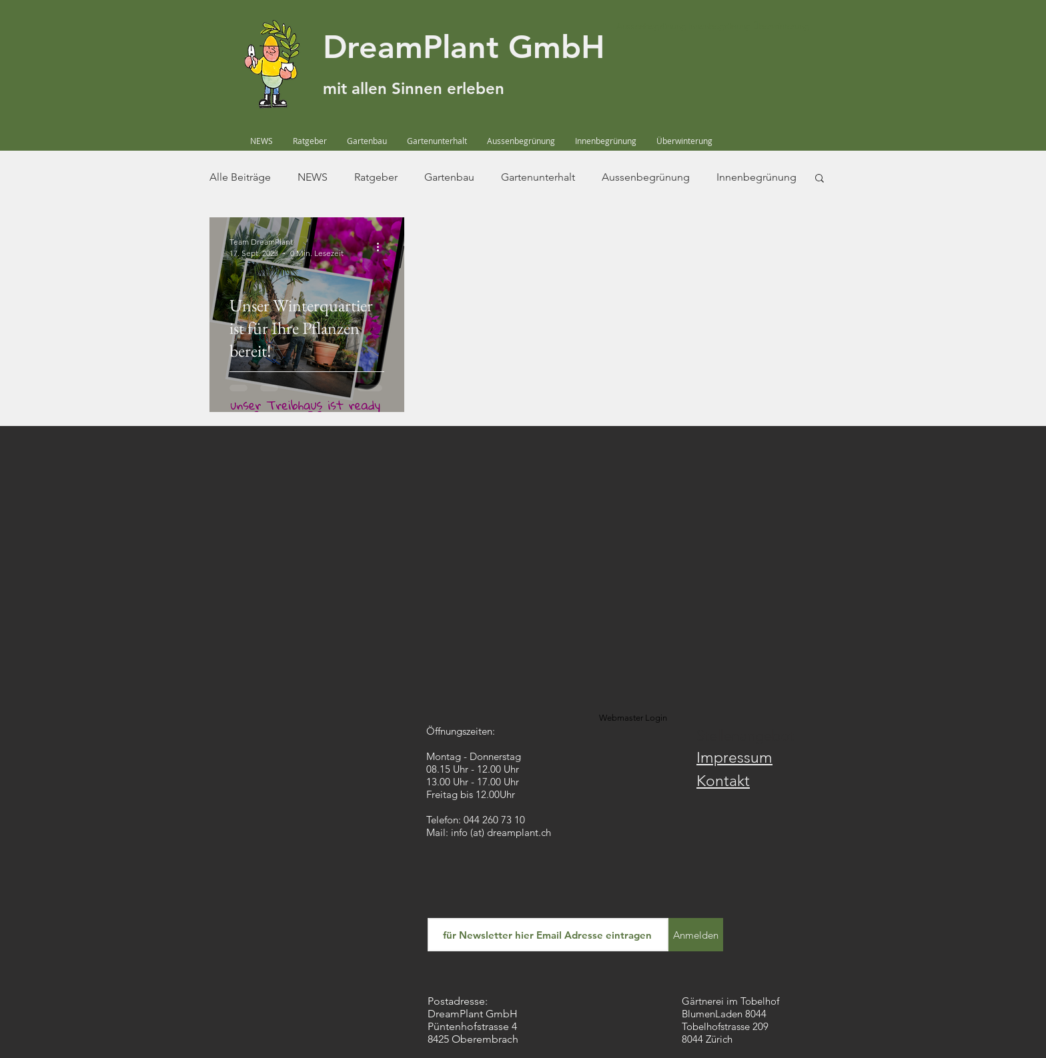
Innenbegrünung (756, 177)
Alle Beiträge (240, 177)
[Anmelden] (695, 934)
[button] (819, 179)
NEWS (313, 177)
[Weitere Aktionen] (382, 247)
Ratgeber (376, 177)
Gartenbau (449, 177)
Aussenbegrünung (646, 177)
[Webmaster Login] (632, 718)
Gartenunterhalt (538, 177)
